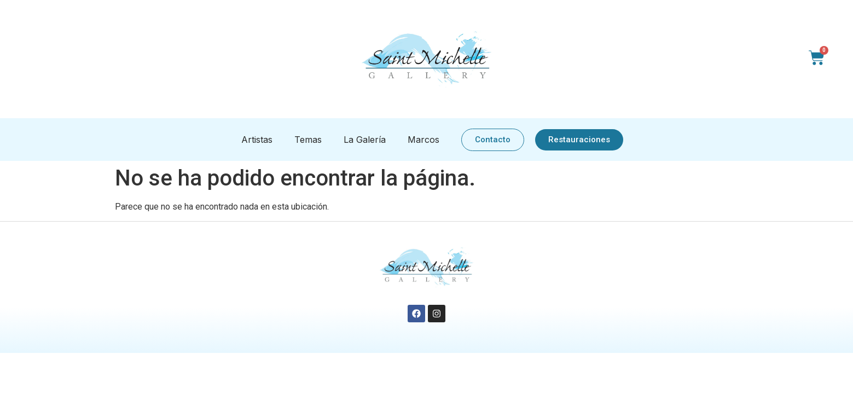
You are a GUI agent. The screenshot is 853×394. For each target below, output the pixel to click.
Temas (308, 139)
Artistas (256, 139)
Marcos (423, 139)
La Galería (365, 139)
